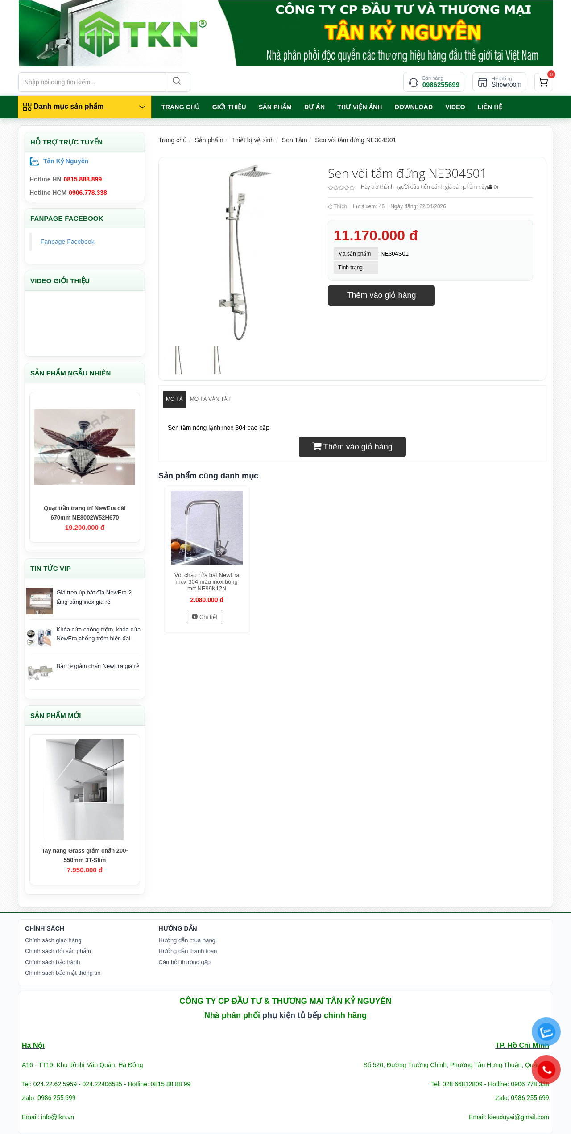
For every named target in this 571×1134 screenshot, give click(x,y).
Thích (337, 206)
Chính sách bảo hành (52, 962)
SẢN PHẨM (275, 107)
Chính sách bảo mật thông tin (62, 972)
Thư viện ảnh (359, 107)
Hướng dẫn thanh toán (188, 951)
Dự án (314, 107)
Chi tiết (204, 617)
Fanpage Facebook (68, 241)
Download (414, 107)
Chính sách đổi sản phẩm (58, 951)
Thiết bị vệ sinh (253, 140)
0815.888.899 (83, 179)
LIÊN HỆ (490, 107)
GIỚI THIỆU (229, 107)
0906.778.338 (88, 192)
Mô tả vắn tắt (210, 399)
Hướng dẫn (178, 928)
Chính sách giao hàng (53, 940)
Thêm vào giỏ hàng (381, 295)
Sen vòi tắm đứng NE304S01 (355, 140)
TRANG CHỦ (180, 107)
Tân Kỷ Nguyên (65, 161)
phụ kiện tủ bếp (292, 1015)
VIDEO (455, 107)
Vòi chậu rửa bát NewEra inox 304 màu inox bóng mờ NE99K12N (207, 582)
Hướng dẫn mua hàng (187, 940)
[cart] (543, 82)
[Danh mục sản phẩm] (84, 107)
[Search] (176, 82)
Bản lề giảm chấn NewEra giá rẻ (98, 666)
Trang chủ (172, 140)
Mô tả (174, 399)
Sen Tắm (294, 140)
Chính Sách (44, 928)
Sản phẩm (209, 140)
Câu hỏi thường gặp (185, 962)
